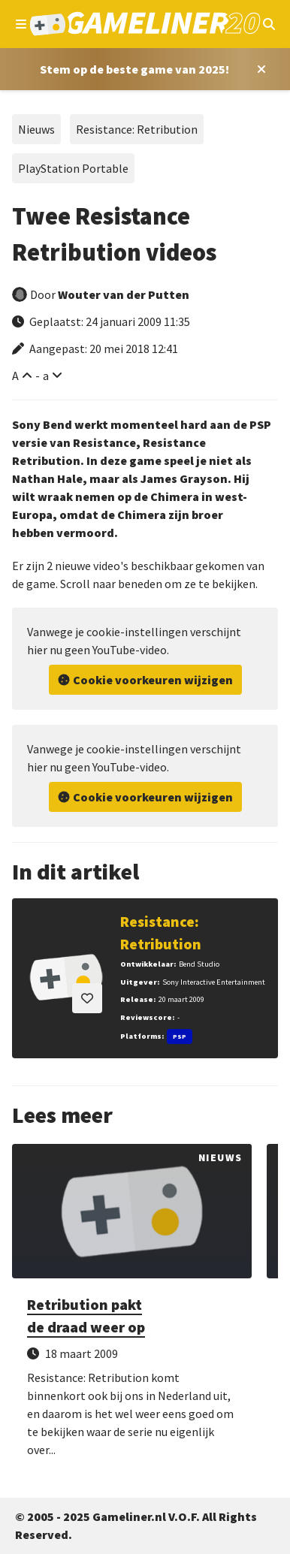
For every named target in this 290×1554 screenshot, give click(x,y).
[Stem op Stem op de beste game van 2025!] (134, 69)
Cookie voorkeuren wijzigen (153, 679)
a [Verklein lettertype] (46, 375)
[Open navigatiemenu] (21, 24)
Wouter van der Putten (123, 294)
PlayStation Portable (73, 168)
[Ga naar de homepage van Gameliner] (145, 24)
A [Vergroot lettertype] (15, 375)
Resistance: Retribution (137, 129)
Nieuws (36, 129)
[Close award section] (258, 69)
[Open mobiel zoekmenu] (268, 24)
